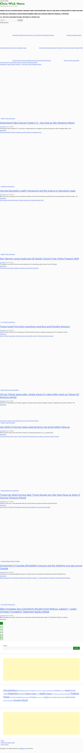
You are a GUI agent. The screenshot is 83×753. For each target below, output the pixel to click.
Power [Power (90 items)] (6, 700)
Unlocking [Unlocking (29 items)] (5, 704)
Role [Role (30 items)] (16, 700)
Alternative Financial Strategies (12, 20)
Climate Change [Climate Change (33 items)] (49, 694)
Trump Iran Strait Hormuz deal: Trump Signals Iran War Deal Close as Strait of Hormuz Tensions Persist (29, 440)
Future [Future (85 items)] (28, 697)
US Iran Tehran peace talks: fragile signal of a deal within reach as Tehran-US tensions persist (26, 339)
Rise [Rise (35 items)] (14, 700)
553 (1, 639)
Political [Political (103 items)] (75, 697)
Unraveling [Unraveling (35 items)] (10, 704)
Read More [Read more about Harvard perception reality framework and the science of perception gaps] (3, 201)
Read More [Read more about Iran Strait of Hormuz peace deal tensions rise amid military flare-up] (3, 438)
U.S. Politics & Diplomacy (33, 20)
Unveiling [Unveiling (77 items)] (18, 704)
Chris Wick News (12, 3)
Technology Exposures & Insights (31, 15)
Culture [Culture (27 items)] (63, 694)
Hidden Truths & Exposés (9, 11)
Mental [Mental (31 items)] (55, 697)
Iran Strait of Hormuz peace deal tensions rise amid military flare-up (19, 424)
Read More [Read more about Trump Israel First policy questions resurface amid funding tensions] (3, 337)
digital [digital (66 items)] (67, 694)
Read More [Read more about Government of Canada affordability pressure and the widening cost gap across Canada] (3, 579)
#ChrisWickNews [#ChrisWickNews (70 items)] (10, 694)
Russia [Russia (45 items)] (20, 700)
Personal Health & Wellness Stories (55, 11)
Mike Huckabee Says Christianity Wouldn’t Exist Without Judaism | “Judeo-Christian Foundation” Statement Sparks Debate (35, 581)
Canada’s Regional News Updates (30, 11)
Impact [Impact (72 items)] (49, 697)
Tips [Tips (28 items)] (43, 700)
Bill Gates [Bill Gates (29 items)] (26, 694)
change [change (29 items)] (40, 694)
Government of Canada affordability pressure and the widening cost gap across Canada (25, 510)
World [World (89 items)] (25, 703)
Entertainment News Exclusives (54, 15)
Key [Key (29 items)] (53, 697)
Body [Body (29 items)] (30, 694)
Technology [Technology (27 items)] (39, 700)
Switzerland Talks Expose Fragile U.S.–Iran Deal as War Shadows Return (27, 39)
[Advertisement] (41, 673)
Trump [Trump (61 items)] (46, 701)
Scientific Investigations (9, 15)
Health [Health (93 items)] (42, 697)
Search (5, 649)
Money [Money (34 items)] (62, 697)
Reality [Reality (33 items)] (11, 700)
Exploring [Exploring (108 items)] (13, 697)
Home (2, 744)
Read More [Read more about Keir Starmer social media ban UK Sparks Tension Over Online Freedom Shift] (3, 269)
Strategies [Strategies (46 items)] (33, 700)
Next (1, 642)
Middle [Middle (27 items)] (59, 697)
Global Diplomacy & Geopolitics (53, 20)
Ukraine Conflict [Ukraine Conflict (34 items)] (61, 700)
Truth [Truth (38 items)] (50, 700)
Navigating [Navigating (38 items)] (67, 697)
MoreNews (22, 752)
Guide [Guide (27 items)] (38, 697)
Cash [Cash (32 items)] (37, 694)
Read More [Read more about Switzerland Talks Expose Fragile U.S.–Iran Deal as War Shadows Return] (3, 134)
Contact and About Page (8, 746)
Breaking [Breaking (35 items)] (33, 694)
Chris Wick (2, 130)
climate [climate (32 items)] (44, 694)
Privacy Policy (5, 748)
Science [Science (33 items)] (24, 700)
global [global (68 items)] (33, 697)
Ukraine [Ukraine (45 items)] (54, 700)
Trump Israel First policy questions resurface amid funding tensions (25, 64)
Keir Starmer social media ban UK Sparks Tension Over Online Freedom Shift (55, 51)
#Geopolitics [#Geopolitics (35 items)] (21, 694)
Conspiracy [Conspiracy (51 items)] (57, 694)
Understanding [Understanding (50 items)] (70, 701)
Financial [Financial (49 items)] (21, 697)
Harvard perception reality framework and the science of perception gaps (20, 136)
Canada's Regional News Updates (10, 565)
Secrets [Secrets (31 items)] (28, 700)
